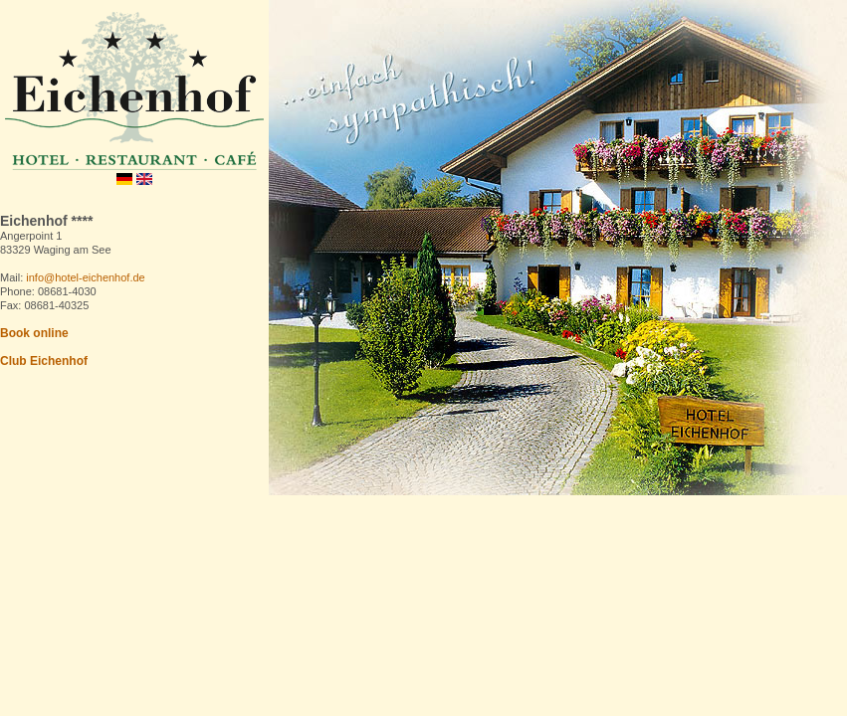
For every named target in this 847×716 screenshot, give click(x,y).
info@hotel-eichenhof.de (85, 277)
